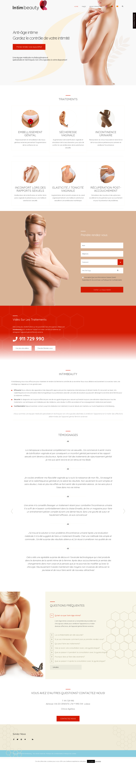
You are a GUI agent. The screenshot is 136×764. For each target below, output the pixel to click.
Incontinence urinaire (105, 133)
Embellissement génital (30, 133)
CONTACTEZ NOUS (68, 719)
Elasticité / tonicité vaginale (68, 189)
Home (76, 6)
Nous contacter (96, 6)
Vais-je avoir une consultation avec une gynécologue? (77, 648)
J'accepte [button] (91, 761)
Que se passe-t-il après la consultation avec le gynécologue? (80, 661)
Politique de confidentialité (54, 753)
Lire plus (56, 667)
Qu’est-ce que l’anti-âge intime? (68, 615)
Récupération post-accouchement (105, 189)
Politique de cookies (70, 753)
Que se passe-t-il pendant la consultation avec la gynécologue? (81, 652)
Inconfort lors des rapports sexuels (30, 189)
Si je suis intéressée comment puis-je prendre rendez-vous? (79, 639)
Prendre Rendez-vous (45, 348)
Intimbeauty (28, 753)
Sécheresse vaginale (68, 133)
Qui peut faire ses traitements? (67, 644)
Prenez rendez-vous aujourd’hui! (29, 47)
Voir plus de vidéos (22, 348)
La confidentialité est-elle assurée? (69, 635)
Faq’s (84, 6)
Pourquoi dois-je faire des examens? (70, 657)
